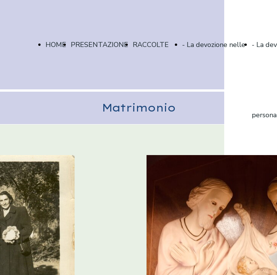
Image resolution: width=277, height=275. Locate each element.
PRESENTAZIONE (99, 44)
